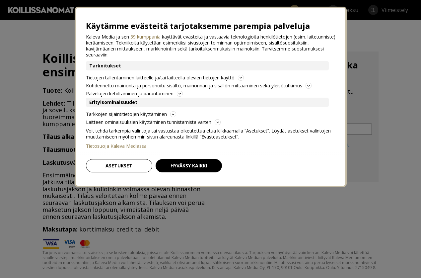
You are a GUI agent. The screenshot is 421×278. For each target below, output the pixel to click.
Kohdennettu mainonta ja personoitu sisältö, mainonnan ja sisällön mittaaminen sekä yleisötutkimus (199, 85)
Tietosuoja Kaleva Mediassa (116, 146)
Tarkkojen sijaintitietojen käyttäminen (131, 114)
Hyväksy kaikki (189, 165)
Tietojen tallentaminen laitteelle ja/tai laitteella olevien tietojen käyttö (165, 77)
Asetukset (118, 165)
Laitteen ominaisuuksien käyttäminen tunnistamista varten (153, 122)
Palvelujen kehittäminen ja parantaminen (134, 93)
